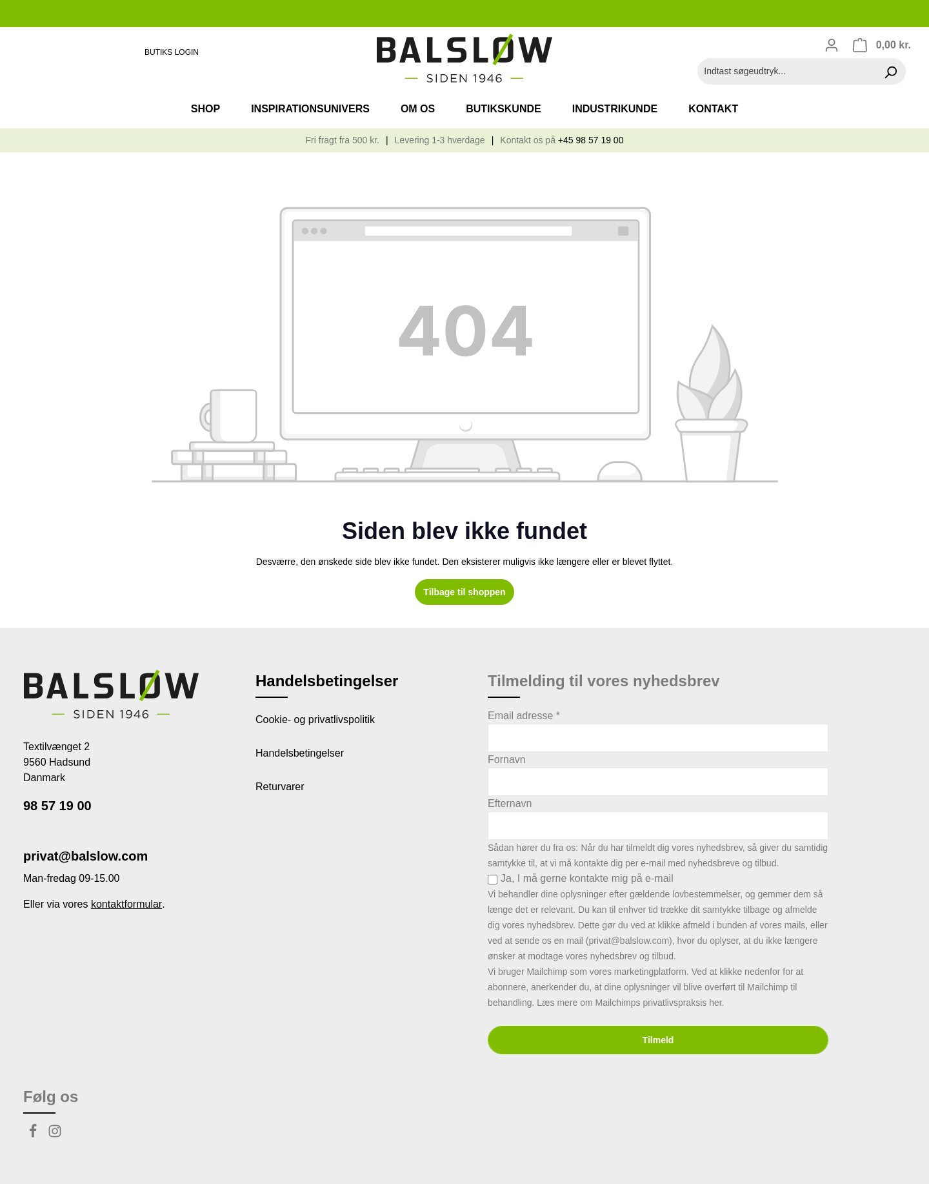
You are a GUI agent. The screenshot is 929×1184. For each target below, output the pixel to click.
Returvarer (280, 786)
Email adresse (524, 715)
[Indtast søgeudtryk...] (786, 71)
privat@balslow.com (85, 856)
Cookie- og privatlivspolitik (315, 719)
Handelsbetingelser (299, 753)
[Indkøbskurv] (881, 45)
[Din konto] (831, 45)
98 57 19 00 (57, 806)
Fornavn (507, 759)
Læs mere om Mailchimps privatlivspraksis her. (630, 1002)
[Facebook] (34, 1134)
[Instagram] (55, 1134)
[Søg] (890, 71)
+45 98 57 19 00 (591, 140)
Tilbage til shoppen (464, 592)
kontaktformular (126, 904)
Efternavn (510, 803)
